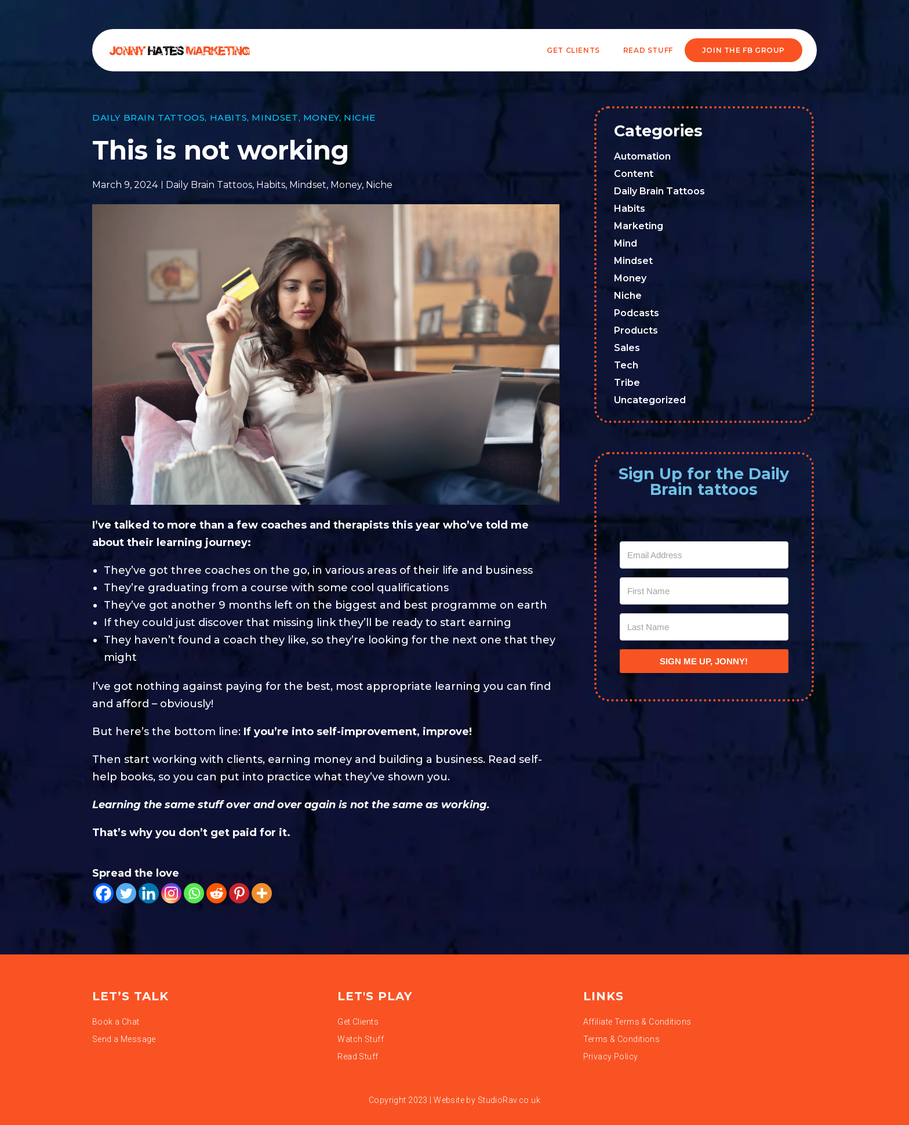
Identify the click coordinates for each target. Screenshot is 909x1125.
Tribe (627, 382)
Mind (625, 243)
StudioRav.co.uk (509, 1100)
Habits (229, 117)
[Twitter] (126, 893)
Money (321, 117)
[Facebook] (103, 893)
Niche (360, 117)
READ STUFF (648, 50)
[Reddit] (216, 893)
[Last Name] (704, 627)
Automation (642, 156)
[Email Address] (704, 555)
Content (633, 173)
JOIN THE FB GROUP (743, 50)
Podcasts (636, 313)
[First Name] (704, 591)
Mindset (275, 117)
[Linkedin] (149, 893)
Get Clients (573, 50)
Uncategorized (650, 400)
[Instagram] (171, 893)
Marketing (638, 225)
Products (636, 330)
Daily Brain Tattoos (148, 117)
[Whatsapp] (194, 893)
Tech (626, 365)
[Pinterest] (239, 893)
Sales (627, 347)
